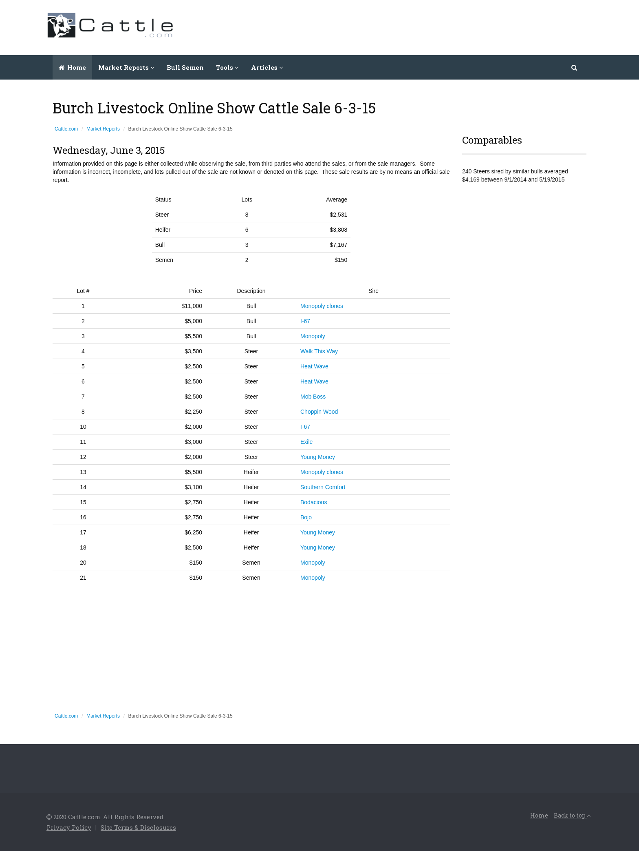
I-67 (305, 321)
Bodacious (313, 502)
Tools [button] (227, 67)
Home (72, 67)
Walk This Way (319, 351)
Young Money (317, 457)
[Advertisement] (444, 26)
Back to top (572, 815)
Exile (306, 442)
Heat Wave (314, 366)
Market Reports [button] (126, 67)
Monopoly (312, 336)
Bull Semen (185, 67)
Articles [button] (267, 67)
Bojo (306, 517)
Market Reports (103, 129)
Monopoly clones (321, 306)
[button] (574, 67)
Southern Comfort (323, 487)
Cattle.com (66, 129)
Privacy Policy (68, 827)
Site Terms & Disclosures (138, 827)
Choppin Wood (319, 411)
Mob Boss (313, 396)
